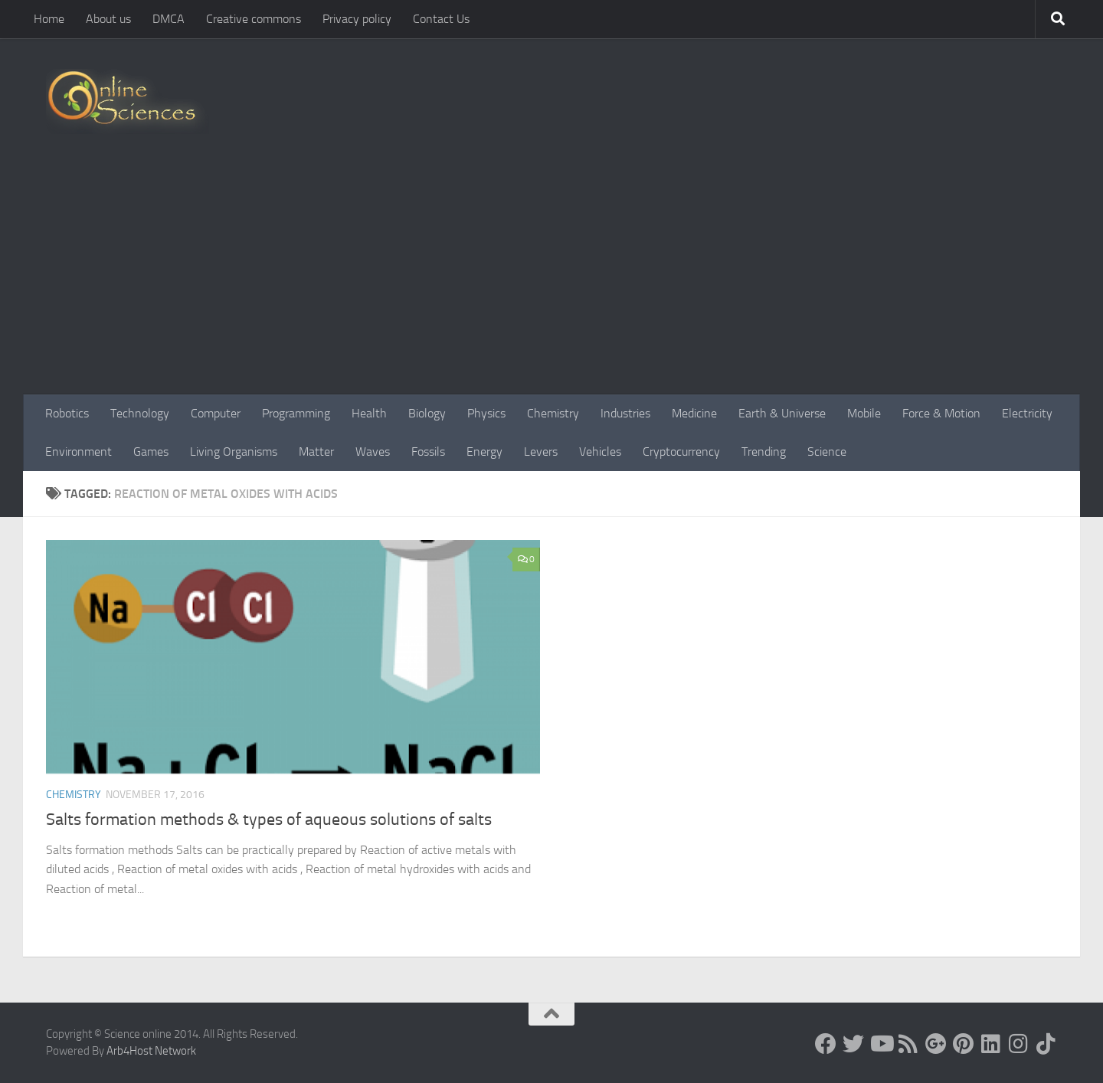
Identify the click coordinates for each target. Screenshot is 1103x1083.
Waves (372, 451)
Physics (486, 413)
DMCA (168, 18)
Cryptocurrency (681, 451)
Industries (625, 413)
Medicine (694, 413)
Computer (216, 413)
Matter (316, 451)
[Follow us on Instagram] (1018, 1044)
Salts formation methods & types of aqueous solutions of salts (269, 819)
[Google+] (936, 1044)
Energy (484, 451)
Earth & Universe (782, 413)
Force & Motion (941, 413)
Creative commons (253, 18)
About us (108, 18)
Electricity (1027, 413)
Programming (296, 413)
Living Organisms (233, 451)
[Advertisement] (551, 279)
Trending (763, 451)
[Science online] (825, 1044)
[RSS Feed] (908, 1044)
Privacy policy (356, 18)
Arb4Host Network (151, 1051)
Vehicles (600, 451)
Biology (427, 413)
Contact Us (441, 18)
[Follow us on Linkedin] (991, 1044)
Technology (139, 413)
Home (49, 18)
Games (151, 451)
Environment (78, 451)
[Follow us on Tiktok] (1046, 1044)
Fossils (428, 451)
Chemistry (553, 413)
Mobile (864, 413)
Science (826, 451)
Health (369, 413)
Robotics (67, 413)
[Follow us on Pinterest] (963, 1044)
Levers (541, 451)
